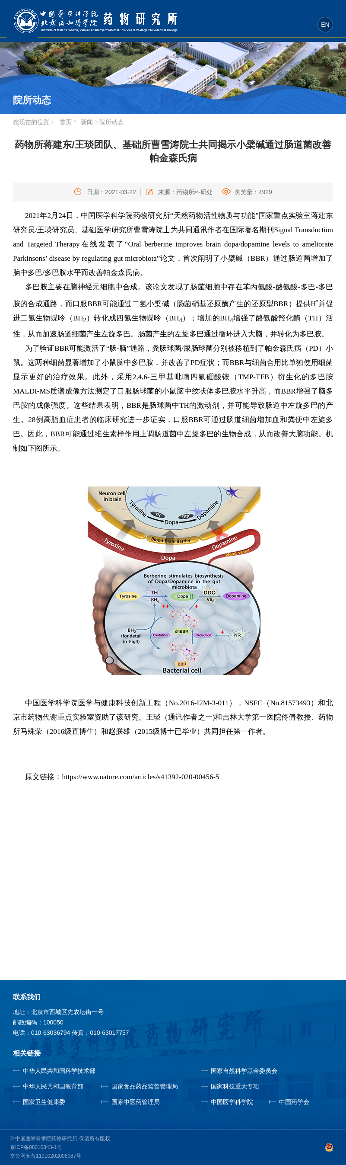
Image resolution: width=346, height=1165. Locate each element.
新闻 (87, 121)
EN (325, 24)
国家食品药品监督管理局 (144, 1086)
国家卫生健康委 (54, 1101)
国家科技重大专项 (235, 1086)
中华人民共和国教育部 (53, 1086)
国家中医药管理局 (148, 1101)
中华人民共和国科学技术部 (59, 1070)
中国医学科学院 (232, 1101)
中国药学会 (294, 1101)
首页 (66, 121)
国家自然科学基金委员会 (244, 1070)
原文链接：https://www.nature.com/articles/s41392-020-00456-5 (122, 777)
